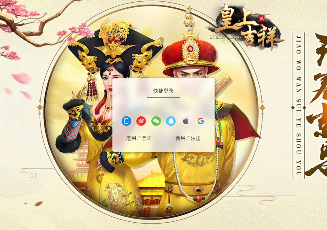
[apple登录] (186, 121)
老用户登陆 (139, 138)
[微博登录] (141, 121)
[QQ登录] (171, 121)
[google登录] (200, 121)
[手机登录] (126, 121)
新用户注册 (188, 138)
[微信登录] (156, 121)
